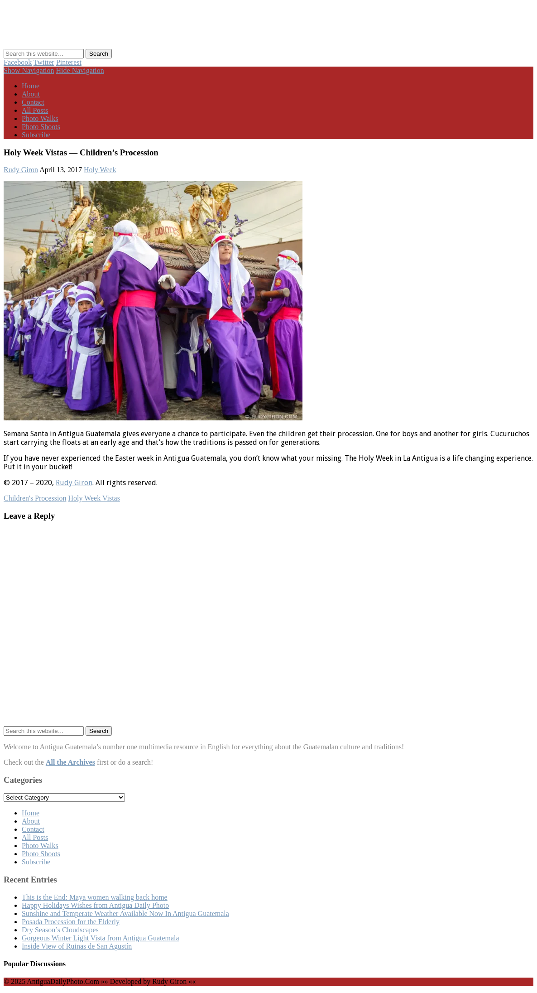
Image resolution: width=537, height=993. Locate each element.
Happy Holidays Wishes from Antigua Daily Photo (95, 905)
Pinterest (69, 62)
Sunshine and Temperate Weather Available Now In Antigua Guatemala (125, 913)
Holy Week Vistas (94, 498)
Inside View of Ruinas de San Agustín (77, 946)
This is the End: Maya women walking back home (95, 897)
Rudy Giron (21, 170)
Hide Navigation (80, 70)
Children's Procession (35, 498)
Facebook (18, 62)
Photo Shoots (41, 126)
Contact (33, 102)
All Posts (35, 110)
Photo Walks (40, 118)
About (31, 94)
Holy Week (100, 170)
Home (30, 86)
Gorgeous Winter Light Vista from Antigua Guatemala (100, 938)
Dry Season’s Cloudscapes (60, 930)
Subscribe (36, 135)
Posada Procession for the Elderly (71, 922)
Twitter (44, 62)
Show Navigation (29, 70)
